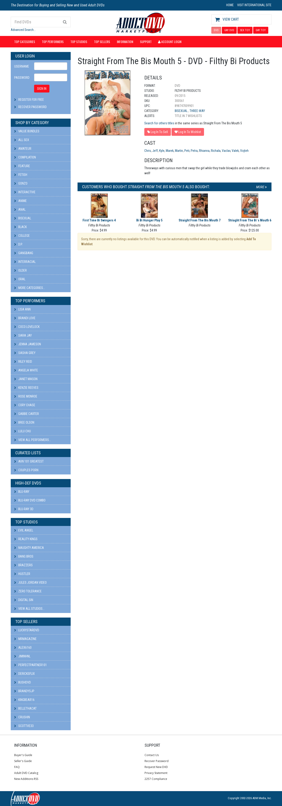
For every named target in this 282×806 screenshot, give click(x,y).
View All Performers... (32, 440)
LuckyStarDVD (26, 630)
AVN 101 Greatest (29, 461)
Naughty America (29, 548)
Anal (20, 209)
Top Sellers (102, 41)
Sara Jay (23, 335)
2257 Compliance (156, 779)
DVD (216, 30)
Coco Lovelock (27, 327)
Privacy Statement (156, 773)
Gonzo (20, 183)
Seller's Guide (23, 761)
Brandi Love (24, 318)
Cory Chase (24, 405)
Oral (19, 279)
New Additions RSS (26, 779)
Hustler (22, 574)
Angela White (26, 370)
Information (125, 41)
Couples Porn (26, 470)
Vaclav (226, 150)
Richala (215, 150)
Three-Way (197, 111)
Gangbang (23, 253)
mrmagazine (25, 639)
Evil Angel (23, 530)
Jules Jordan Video (30, 582)
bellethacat (25, 708)
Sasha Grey (24, 353)
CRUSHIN (22, 717)
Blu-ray (21, 491)
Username (21, 66)
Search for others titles (159, 123)
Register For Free (31, 99)
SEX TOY (245, 30)
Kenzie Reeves (26, 387)
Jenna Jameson (27, 344)
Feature (22, 166)
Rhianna (204, 150)
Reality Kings (26, 539)
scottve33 (24, 726)
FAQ (17, 767)
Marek (170, 150)
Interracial (25, 262)
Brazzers (23, 565)
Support (146, 41)
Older (20, 270)
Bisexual (22, 218)
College (22, 235)
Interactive (24, 192)
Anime (20, 201)
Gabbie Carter (26, 414)
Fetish (20, 175)
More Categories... (29, 288)
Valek (235, 150)
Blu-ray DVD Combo (30, 500)
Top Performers (53, 41)
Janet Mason (26, 379)
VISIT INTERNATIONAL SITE (254, 5)
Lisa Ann (22, 309)
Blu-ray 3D (23, 509)
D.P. (18, 244)
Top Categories (24, 41)
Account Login (169, 41)
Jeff (155, 150)
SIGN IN (41, 88)
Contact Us (152, 755)
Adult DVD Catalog (26, 773)
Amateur (22, 148)
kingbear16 (24, 700)
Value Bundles (26, 131)
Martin (179, 150)
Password (22, 77)
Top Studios (78, 41)
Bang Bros (23, 556)
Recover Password (32, 107)
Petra (194, 150)
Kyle (161, 150)
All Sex (21, 140)
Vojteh (244, 150)
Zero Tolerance (28, 591)
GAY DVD (229, 30)
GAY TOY (261, 30)
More (261, 187)
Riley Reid (23, 361)
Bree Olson (24, 422)
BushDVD (22, 682)
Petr (186, 150)
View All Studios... (29, 608)
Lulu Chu (22, 431)
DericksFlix (24, 673)
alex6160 (23, 647)
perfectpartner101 (30, 665)
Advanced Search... (23, 30)
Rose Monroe (25, 396)
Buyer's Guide (23, 755)
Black (20, 227)
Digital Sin (23, 600)
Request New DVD (156, 767)
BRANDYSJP (24, 691)
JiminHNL (22, 656)
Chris (147, 150)
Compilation (25, 157)
